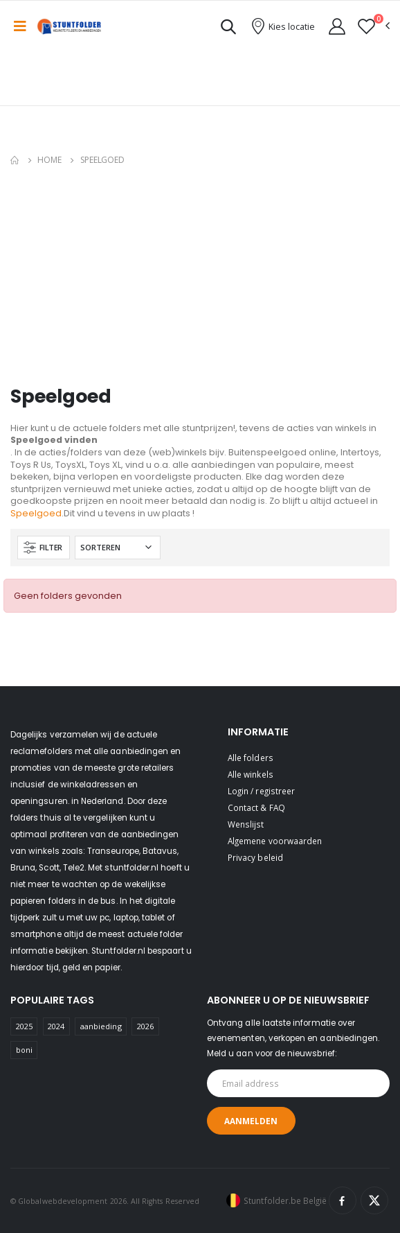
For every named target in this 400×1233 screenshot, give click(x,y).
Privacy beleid (255, 857)
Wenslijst (246, 824)
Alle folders (250, 757)
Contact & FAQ (256, 807)
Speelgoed (36, 513)
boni (24, 1049)
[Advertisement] (204, 279)
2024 (56, 1026)
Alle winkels (250, 774)
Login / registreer (261, 790)
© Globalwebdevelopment (60, 1201)
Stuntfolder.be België (285, 1200)
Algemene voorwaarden (275, 840)
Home (49, 160)
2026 (145, 1026)
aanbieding (101, 1026)
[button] (228, 29)
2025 (24, 1026)
